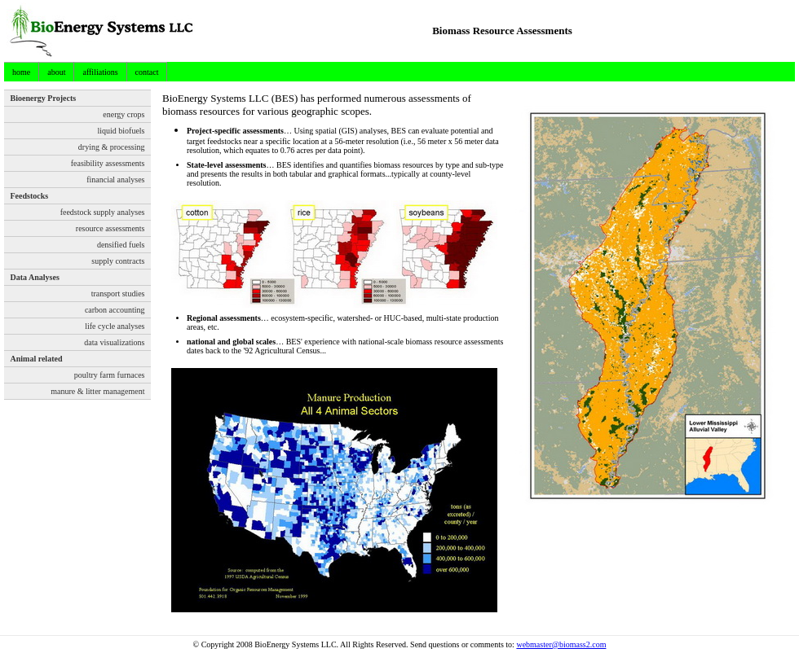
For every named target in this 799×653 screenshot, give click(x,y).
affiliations (99, 72)
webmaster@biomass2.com (561, 644)
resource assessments (110, 228)
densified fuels (121, 244)
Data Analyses (35, 277)
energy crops (123, 114)
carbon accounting (115, 309)
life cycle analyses (114, 326)
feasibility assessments (108, 163)
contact (147, 72)
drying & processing (111, 146)
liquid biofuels (120, 130)
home (21, 72)
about (56, 72)
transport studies (118, 293)
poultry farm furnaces (109, 374)
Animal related (37, 358)
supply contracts (117, 260)
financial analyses (115, 179)
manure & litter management (97, 391)
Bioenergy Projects (44, 98)
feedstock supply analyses (102, 212)
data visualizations (114, 342)
